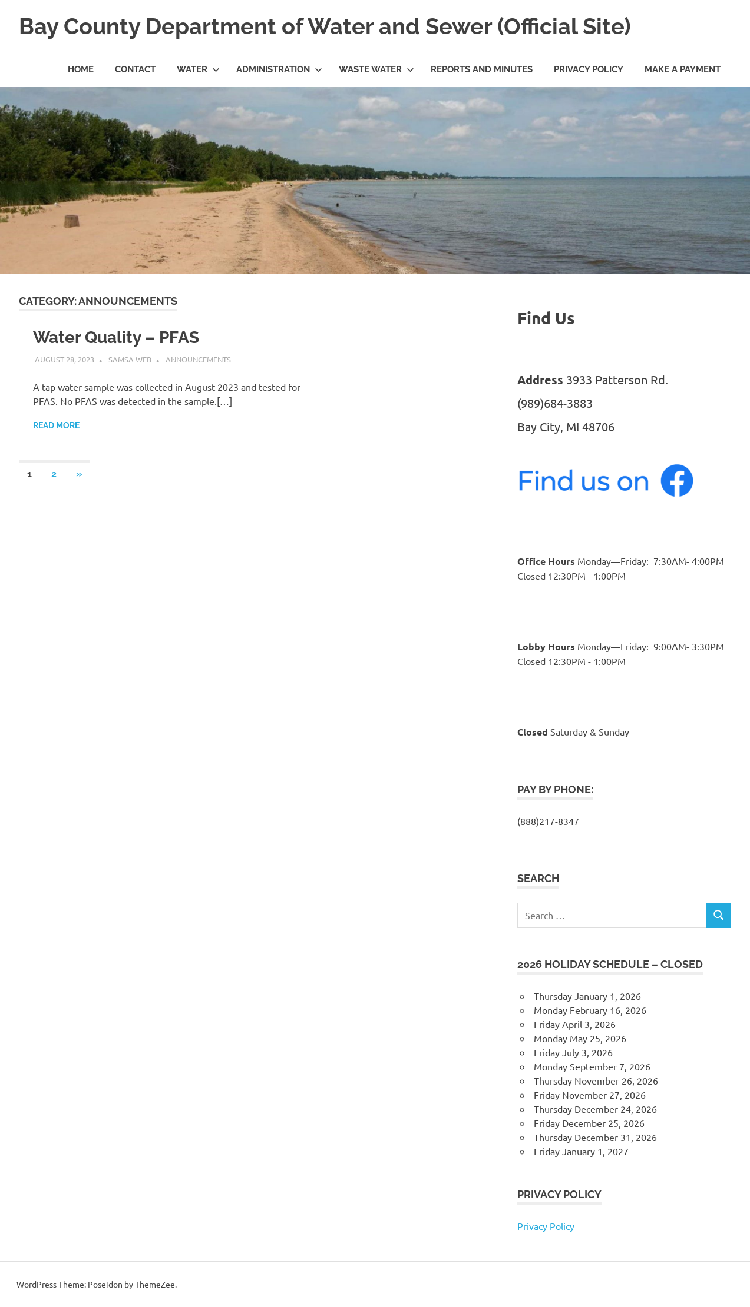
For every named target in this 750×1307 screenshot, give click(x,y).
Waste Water (376, 69)
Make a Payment (683, 69)
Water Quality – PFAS (116, 337)
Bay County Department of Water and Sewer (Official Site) (325, 26)
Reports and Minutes (482, 69)
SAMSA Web (129, 359)
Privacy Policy (588, 69)
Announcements (198, 359)
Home (81, 69)
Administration (279, 69)
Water (198, 69)
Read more (56, 425)
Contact (135, 69)
